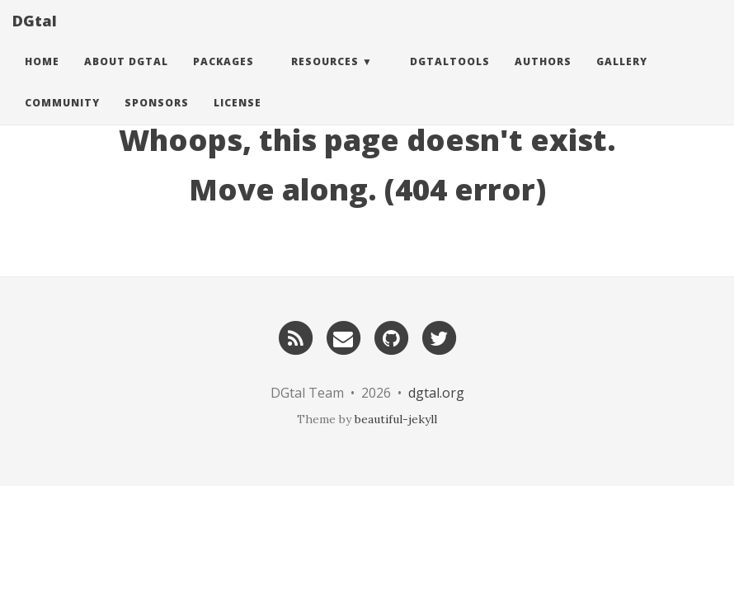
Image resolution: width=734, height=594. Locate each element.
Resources (325, 78)
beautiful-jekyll (396, 419)
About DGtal (126, 78)
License (237, 119)
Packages (223, 78)
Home (42, 78)
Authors (543, 78)
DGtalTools (450, 78)
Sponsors (157, 119)
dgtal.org (436, 393)
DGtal (34, 37)
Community (62, 119)
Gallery (621, 78)
